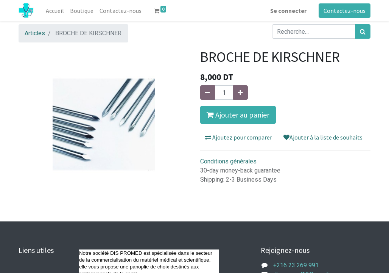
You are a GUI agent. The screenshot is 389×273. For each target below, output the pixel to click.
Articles (35, 33)
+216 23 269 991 (296, 265)
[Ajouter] (240, 92)
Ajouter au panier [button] (238, 114)
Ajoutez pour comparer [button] (238, 137)
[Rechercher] (362, 31)
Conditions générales (228, 161)
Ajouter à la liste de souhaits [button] (323, 137)
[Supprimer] (207, 92)
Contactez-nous (345, 10)
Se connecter (288, 10)
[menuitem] (55, 10)
